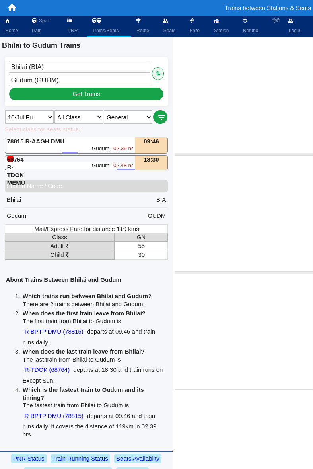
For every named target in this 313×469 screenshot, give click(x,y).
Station (221, 25)
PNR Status (28, 458)
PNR (72, 25)
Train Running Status (80, 458)
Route (142, 25)
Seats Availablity (137, 458)
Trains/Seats (105, 25)
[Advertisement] (244, 95)
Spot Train (40, 25)
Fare (194, 25)
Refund (249, 25)
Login (294, 25)
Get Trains (86, 93)
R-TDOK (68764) (47, 369)
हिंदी (276, 20)
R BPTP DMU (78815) (54, 331)
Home (11, 25)
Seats (168, 25)
